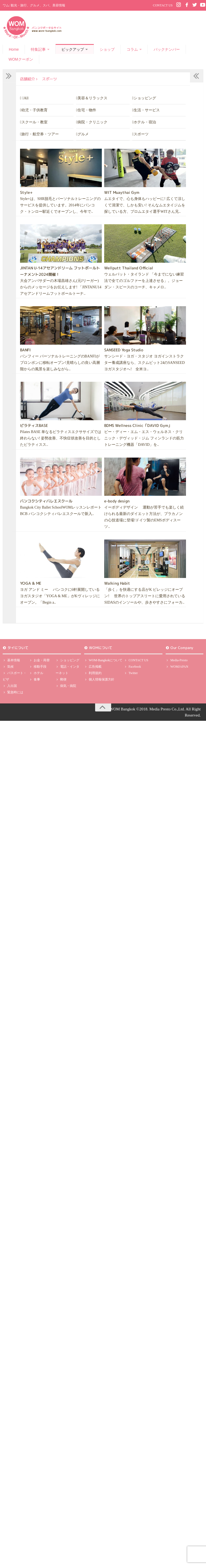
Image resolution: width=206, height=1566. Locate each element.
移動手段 (37, 668)
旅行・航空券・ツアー (40, 134)
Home (14, 49)
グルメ (83, 134)
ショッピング (145, 98)
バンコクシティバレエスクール (46, 500)
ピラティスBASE (34, 425)
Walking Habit (117, 582)
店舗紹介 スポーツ (39, 79)
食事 (34, 682)
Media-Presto (177, 660)
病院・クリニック (92, 122)
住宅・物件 (86, 110)
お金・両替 (39, 661)
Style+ (26, 192)
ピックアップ (72, 49)
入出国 (10, 689)
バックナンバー (167, 49)
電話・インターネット (67, 671)
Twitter (131, 675)
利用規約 (93, 675)
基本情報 (11, 661)
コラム (132, 49)
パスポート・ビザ (14, 678)
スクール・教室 (34, 122)
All (26, 98)
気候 (8, 668)
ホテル (36, 675)
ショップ (107, 49)
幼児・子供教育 (34, 110)
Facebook (132, 668)
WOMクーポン (21, 59)
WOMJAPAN (177, 667)
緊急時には (13, 696)
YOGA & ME (30, 582)
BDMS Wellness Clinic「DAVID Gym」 (138, 425)
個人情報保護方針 (99, 682)
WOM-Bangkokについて (103, 661)
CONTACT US (163, 5)
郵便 (61, 681)
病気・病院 (66, 689)
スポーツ (141, 134)
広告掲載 (93, 668)
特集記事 (38, 49)
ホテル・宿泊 (145, 122)
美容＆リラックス (92, 98)
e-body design (117, 500)
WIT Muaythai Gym (121, 192)
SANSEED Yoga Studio (123, 349)
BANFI (25, 349)
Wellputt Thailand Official (128, 267)
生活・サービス (147, 110)
